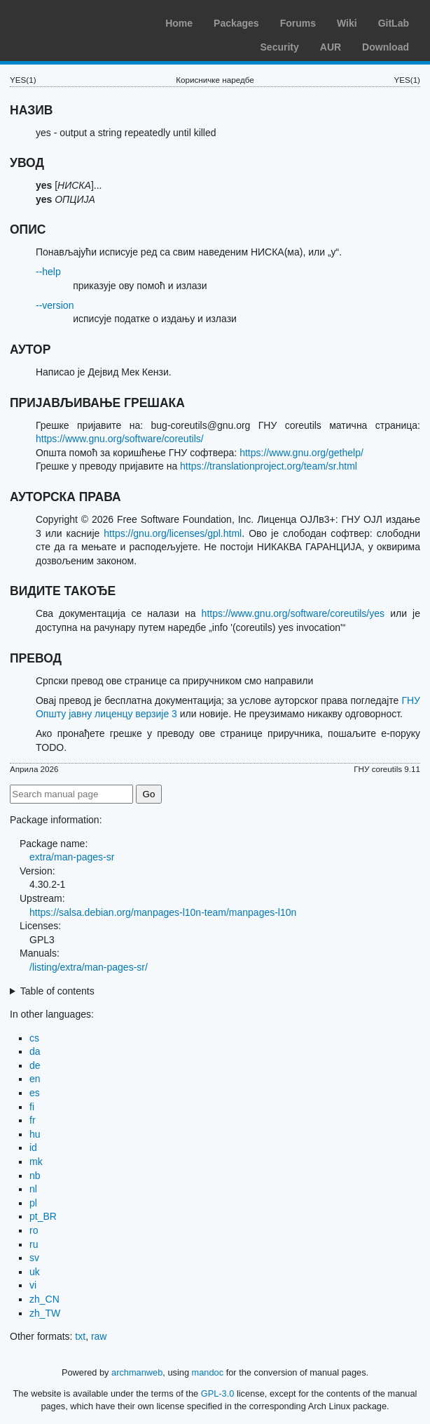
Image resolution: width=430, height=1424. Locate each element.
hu (35, 1134)
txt (80, 1336)
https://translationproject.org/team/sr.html (268, 466)
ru (33, 1244)
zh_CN (44, 1299)
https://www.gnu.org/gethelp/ (301, 452)
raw (99, 1336)
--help (48, 271)
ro (33, 1230)
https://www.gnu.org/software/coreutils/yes (293, 613)
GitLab (393, 23)
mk (36, 1161)
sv (34, 1257)
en (35, 1078)
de (35, 1065)
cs (34, 1038)
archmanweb (136, 1372)
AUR (330, 47)
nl (33, 1189)
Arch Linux (77, 21)
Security (280, 47)
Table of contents (57, 991)
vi (32, 1285)
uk (34, 1271)
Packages (236, 23)
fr (32, 1120)
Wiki (347, 23)
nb (35, 1175)
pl (33, 1203)
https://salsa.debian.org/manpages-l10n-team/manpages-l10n (162, 912)
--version (55, 305)
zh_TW (44, 1313)
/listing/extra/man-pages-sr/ (88, 967)
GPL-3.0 (218, 1393)
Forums (298, 23)
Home (179, 23)
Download (385, 47)
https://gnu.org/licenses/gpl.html (173, 533)
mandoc (208, 1372)
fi (31, 1106)
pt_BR (43, 1216)
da (35, 1051)
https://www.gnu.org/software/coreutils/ (120, 438)
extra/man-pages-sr (71, 857)
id (33, 1147)
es (34, 1092)
